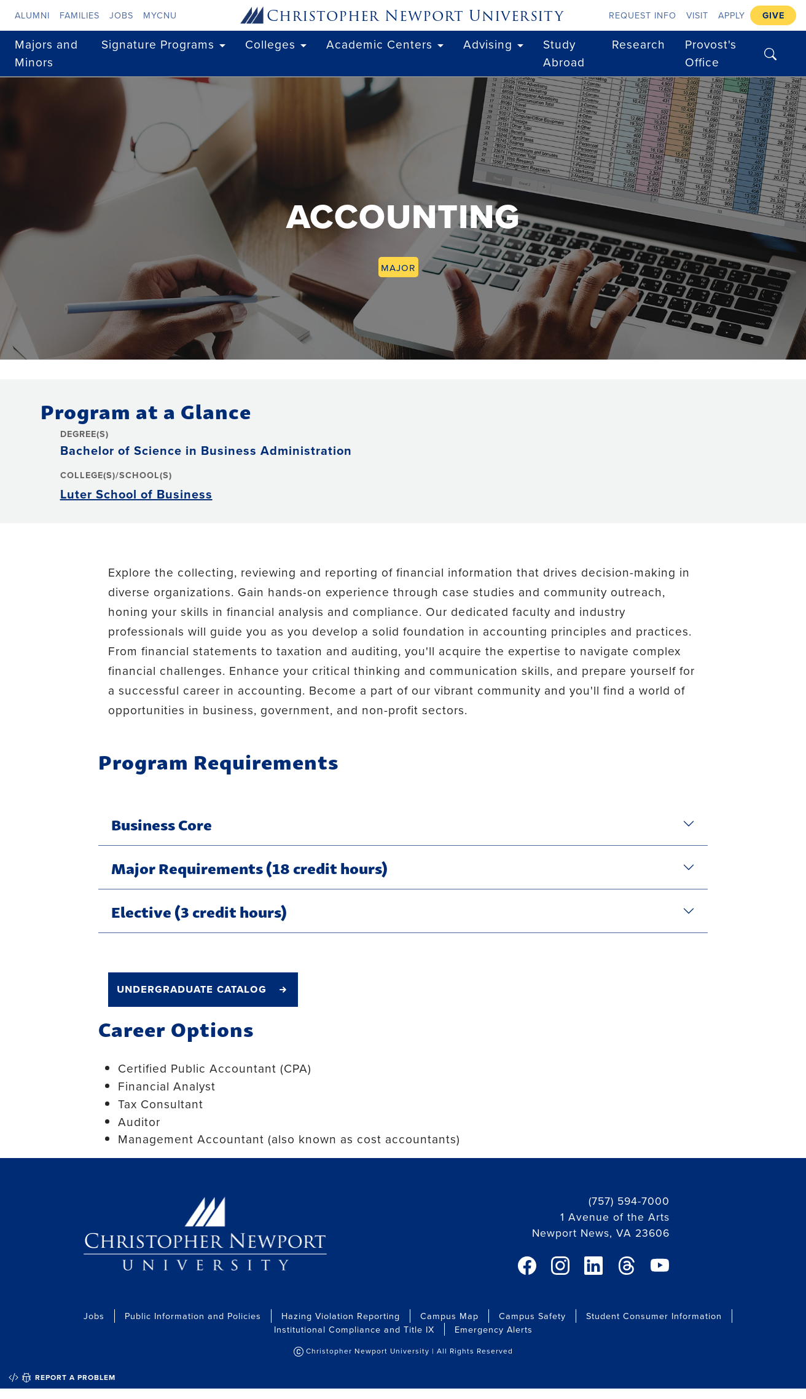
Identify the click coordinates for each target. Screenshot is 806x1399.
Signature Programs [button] (157, 44)
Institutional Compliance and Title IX (354, 1329)
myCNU (160, 15)
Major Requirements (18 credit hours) (249, 867)
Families (80, 15)
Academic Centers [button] (379, 44)
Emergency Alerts (494, 1329)
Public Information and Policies (193, 1315)
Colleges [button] (270, 44)
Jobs (121, 15)
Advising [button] (487, 44)
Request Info (642, 15)
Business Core (161, 824)
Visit (697, 15)
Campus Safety (532, 1315)
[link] (527, 1265)
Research (638, 44)
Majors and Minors (46, 53)
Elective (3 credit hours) (199, 911)
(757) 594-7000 (629, 1200)
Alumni (32, 15)
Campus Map (449, 1315)
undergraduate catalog (192, 988)
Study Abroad (564, 53)
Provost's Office (711, 53)
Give (773, 15)
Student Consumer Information (654, 1315)
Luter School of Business (136, 494)
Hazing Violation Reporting (340, 1315)
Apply (731, 15)
